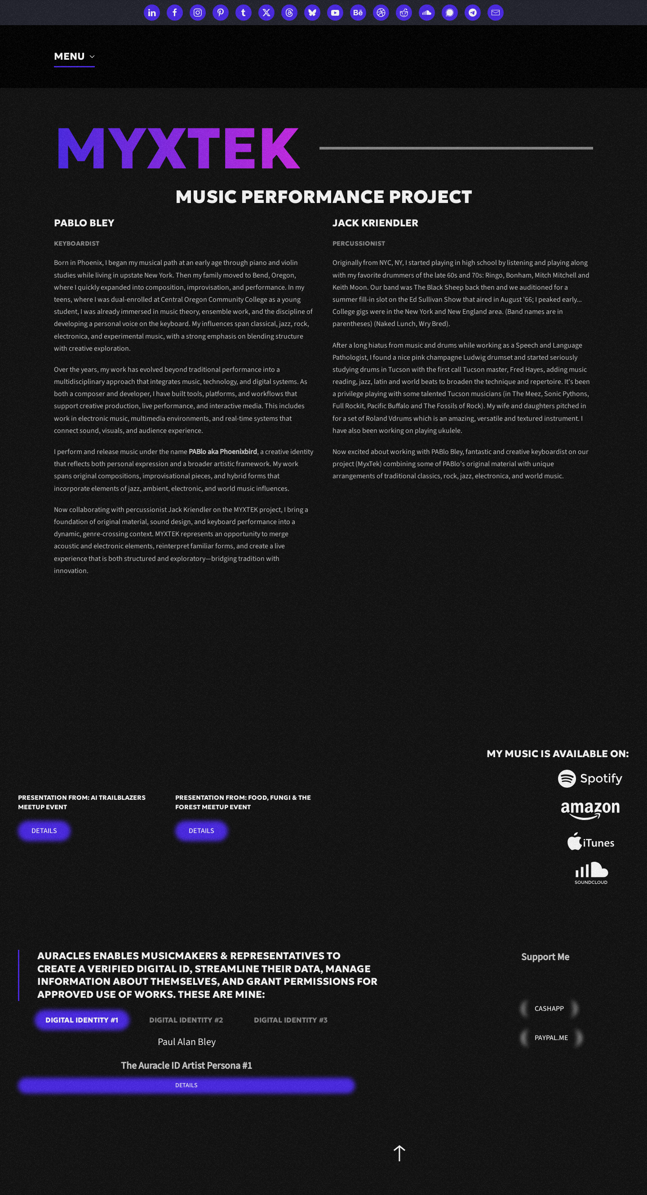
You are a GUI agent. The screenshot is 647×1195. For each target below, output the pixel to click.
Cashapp (549, 1009)
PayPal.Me (551, 1038)
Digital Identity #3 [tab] (291, 1019)
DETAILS (186, 1085)
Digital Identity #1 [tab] (82, 1019)
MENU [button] (74, 56)
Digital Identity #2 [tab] (186, 1019)
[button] (399, 1153)
